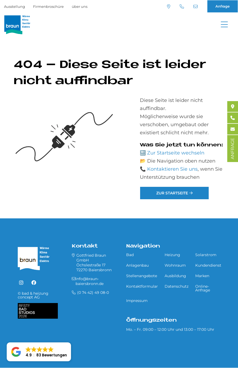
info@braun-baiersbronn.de (195, 6)
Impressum (137, 300)
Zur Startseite (172, 193)
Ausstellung (14, 6)
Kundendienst (208, 265)
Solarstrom (205, 254)
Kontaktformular (142, 286)
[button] (39, 351)
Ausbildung (175, 275)
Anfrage (222, 6)
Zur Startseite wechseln (175, 153)
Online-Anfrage (202, 288)
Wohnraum (175, 265)
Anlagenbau (137, 265)
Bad (130, 254)
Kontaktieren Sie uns (172, 169)
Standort (168, 6)
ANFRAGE (232, 148)
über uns (79, 6)
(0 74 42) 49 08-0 (182, 6)
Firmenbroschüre (48, 6)
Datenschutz (177, 286)
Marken (202, 275)
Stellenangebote (141, 275)
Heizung (172, 254)
